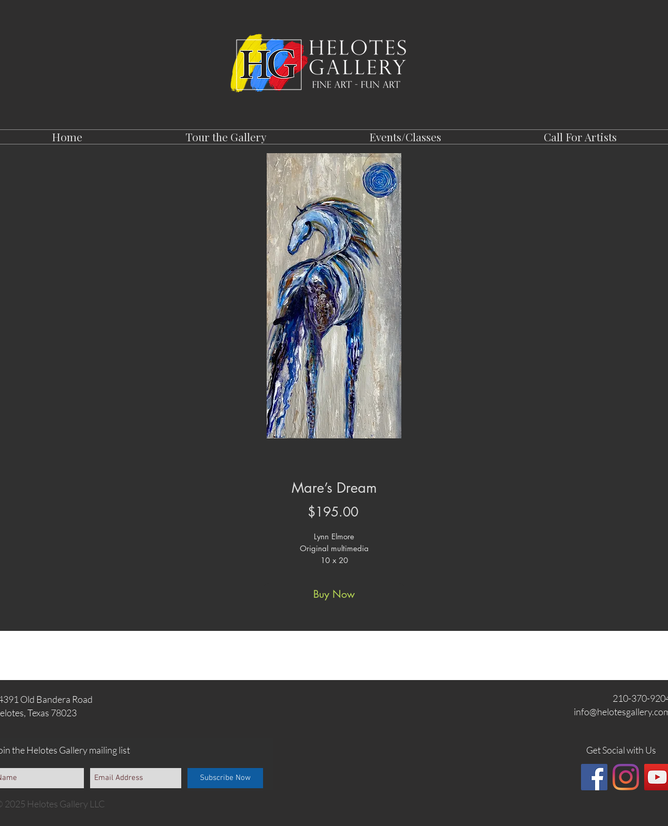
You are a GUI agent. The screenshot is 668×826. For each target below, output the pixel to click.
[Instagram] (626, 777)
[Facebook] (594, 777)
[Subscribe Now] (225, 778)
